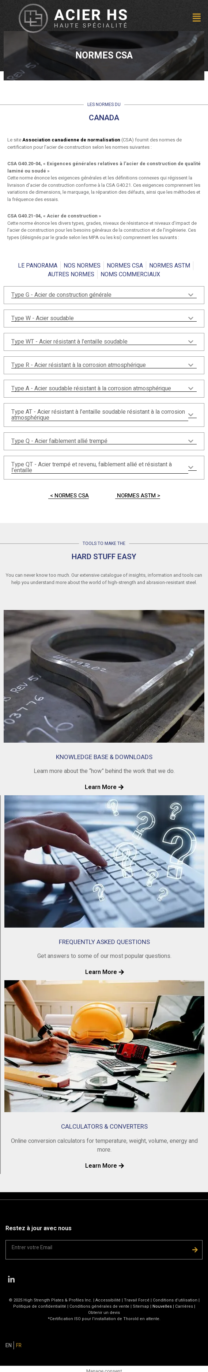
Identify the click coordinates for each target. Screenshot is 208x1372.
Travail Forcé (137, 1300)
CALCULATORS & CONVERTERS (104, 1126)
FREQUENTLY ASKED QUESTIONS (104, 942)
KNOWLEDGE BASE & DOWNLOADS (104, 757)
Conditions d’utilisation (175, 1300)
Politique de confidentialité (39, 1306)
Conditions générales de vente (100, 1306)
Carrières (184, 1306)
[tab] (104, 295)
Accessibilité (108, 1300)
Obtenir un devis (104, 1313)
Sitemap (141, 1306)
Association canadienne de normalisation (71, 139)
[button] (173, 18)
